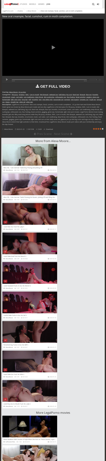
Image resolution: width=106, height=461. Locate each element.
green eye (95, 97)
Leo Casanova (9, 353)
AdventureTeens (61, 353)
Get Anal (59, 412)
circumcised (6, 97)
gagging (89, 97)
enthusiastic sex (60, 97)
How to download (31, 451)
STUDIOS (21, 4)
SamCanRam (60, 383)
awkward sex (53, 95)
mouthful (35, 100)
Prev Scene (43, 134)
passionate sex (58, 100)
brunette (95, 95)
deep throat (39, 97)
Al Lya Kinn (22, 92)
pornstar (67, 100)
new (40, 100)
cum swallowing (29, 97)
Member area (17, 451)
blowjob (82, 95)
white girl (22, 102)
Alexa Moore (13, 92)
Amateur (22, 95)
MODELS (30, 4)
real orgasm (75, 100)
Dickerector (60, 324)
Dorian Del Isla (9, 412)
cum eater (19, 97)
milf (29, 100)
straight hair (15, 102)
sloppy (7, 102)
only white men (47, 100)
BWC (27, 95)
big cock (69, 95)
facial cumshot (81, 97)
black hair (76, 95)
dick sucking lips (49, 97)
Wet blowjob (44, 95)
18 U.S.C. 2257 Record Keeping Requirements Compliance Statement (68, 457)
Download (48, 129)
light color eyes (16, 100)
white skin (29, 102)
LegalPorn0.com (17, 457)
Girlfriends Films (10, 324)
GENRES (39, 4)
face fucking (71, 97)
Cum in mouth (34, 95)
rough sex (92, 100)
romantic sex (84, 100)
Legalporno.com (9, 4)
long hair (25, 100)
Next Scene (63, 134)
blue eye (89, 95)
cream (13, 97)
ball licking (62, 95)
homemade (6, 100)
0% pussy (15, 95)
